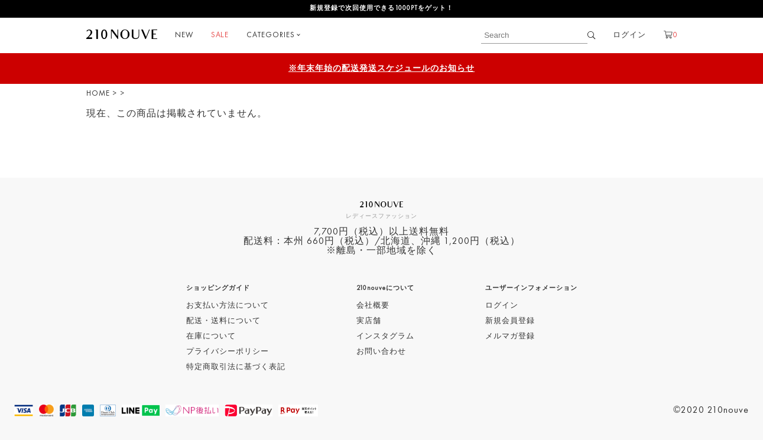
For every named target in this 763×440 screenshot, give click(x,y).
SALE (220, 35)
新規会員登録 (510, 321)
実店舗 (368, 321)
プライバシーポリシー (227, 352)
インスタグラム (385, 336)
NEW (184, 35)
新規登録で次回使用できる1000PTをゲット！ (381, 8)
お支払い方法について (227, 305)
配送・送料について (223, 321)
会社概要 (372, 305)
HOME (98, 93)
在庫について (211, 336)
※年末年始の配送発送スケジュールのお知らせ (381, 68)
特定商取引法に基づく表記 (235, 367)
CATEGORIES (270, 35)
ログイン (629, 35)
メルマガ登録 (510, 336)
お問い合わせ (381, 352)
